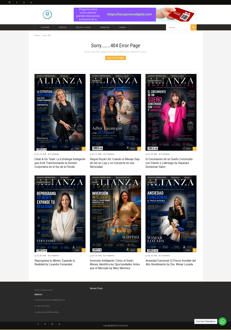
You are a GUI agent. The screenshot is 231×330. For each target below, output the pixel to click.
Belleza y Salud (122, 76)
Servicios (64, 76)
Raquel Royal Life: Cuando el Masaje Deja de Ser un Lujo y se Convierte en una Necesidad (114, 163)
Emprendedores (154, 80)
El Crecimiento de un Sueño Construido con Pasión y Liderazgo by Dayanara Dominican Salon (169, 163)
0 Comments (54, 154)
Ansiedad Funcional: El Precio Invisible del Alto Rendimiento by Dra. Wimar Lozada (170, 262)
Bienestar (96, 80)
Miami (94, 182)
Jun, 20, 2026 (152, 154)
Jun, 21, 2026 (41, 154)
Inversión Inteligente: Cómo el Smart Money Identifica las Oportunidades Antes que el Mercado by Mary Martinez (115, 264)
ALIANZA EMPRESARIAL (46, 76)
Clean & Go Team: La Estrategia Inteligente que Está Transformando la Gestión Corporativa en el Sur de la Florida (59, 163)
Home (37, 35)
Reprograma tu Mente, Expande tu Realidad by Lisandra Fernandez (54, 262)
